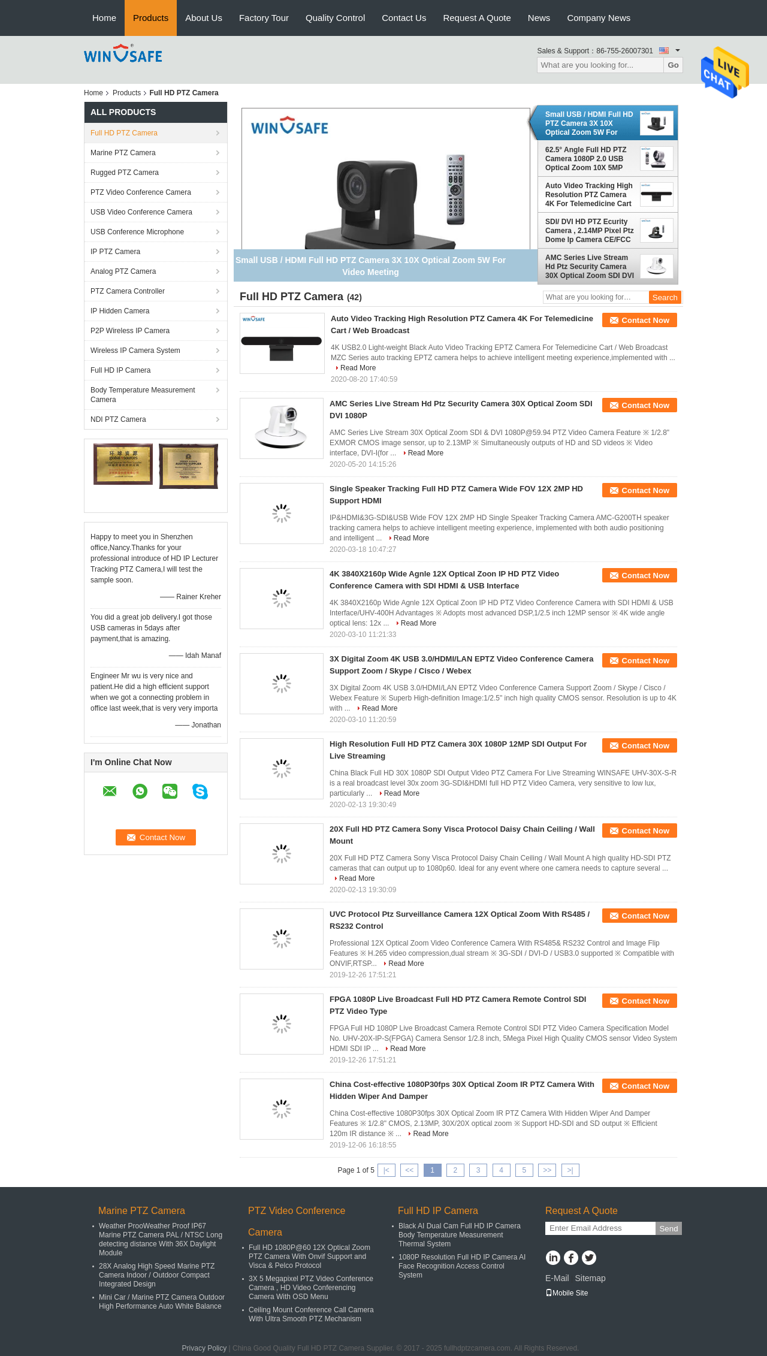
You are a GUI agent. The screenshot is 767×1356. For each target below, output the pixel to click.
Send (668, 1228)
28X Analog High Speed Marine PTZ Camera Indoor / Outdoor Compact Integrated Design (157, 1275)
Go (673, 65)
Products (150, 18)
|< (386, 1170)
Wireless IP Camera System (135, 350)
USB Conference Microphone (137, 232)
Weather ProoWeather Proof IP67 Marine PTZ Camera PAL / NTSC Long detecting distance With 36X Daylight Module (160, 1239)
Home (104, 18)
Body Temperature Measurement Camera (142, 395)
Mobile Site (566, 1293)
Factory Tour (264, 18)
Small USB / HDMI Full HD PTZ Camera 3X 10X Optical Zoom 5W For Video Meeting (589, 123)
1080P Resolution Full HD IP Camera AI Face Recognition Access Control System (462, 1266)
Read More (358, 368)
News (539, 18)
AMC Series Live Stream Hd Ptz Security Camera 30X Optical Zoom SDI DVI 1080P (589, 266)
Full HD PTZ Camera (124, 133)
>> (547, 1170)
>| (570, 1170)
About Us (203, 18)
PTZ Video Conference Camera (140, 192)
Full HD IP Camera (120, 370)
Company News (598, 18)
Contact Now (645, 320)
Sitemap (590, 1278)
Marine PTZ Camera (123, 153)
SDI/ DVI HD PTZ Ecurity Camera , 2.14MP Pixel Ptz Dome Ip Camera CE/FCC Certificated (589, 231)
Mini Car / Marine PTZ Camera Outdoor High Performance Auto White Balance (162, 1301)
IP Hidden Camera (120, 311)
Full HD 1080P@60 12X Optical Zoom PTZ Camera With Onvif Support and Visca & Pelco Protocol (309, 1256)
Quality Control (335, 18)
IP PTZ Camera (115, 251)
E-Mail (557, 1278)
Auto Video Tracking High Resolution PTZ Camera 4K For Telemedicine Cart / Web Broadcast (589, 195)
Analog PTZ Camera (123, 271)
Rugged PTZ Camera (124, 172)
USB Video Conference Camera (141, 212)
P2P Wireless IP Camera (130, 331)
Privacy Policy (204, 1348)
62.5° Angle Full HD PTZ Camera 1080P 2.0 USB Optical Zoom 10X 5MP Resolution (586, 159)
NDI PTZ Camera (118, 419)
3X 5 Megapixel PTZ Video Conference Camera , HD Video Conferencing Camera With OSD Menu (311, 1288)
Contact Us (404, 18)
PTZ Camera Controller (127, 291)
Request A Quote (477, 18)
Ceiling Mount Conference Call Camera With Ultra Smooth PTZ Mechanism (311, 1314)
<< (409, 1170)
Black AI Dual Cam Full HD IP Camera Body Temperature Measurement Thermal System (459, 1235)
